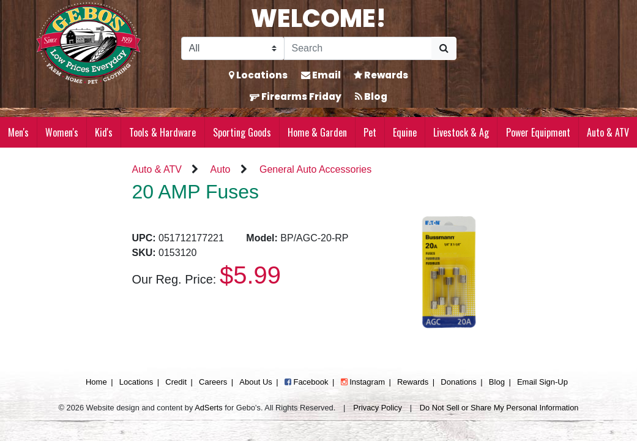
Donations (459, 381)
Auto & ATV (608, 132)
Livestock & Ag (461, 132)
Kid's (104, 132)
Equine (405, 132)
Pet (369, 132)
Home (96, 381)
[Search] (358, 48)
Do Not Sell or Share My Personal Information (499, 407)
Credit (176, 381)
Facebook (307, 381)
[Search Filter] (233, 48)
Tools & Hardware (162, 132)
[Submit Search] (443, 48)
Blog (371, 96)
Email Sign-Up (542, 381)
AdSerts (209, 407)
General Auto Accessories (315, 169)
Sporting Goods (242, 132)
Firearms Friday (295, 96)
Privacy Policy (377, 407)
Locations (258, 75)
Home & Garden (317, 132)
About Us (255, 381)
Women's (61, 132)
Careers (213, 381)
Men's (18, 132)
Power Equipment (538, 132)
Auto (220, 169)
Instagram (363, 381)
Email (321, 75)
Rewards (381, 75)
